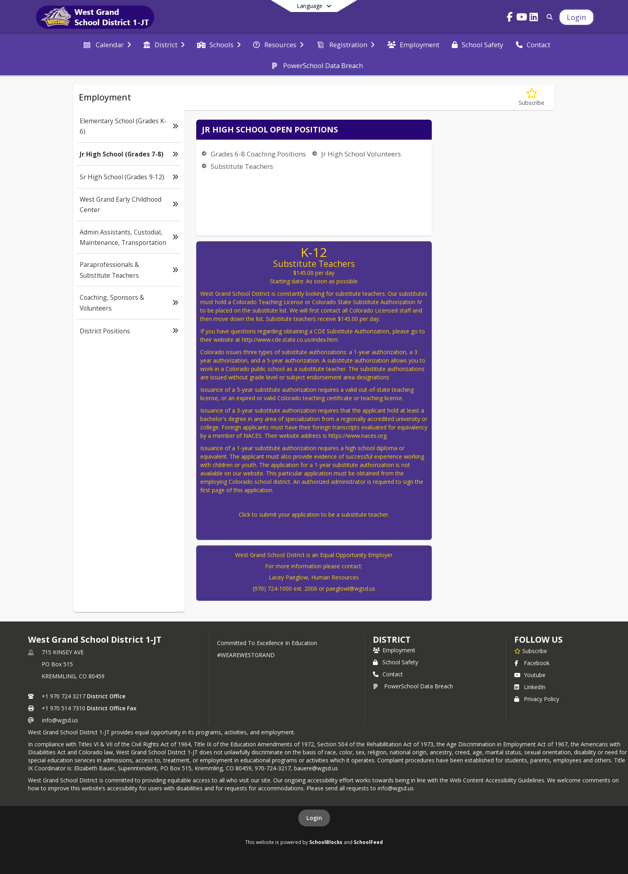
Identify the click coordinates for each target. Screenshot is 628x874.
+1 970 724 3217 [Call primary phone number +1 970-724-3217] (63, 696)
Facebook (532, 663)
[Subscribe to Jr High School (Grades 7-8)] (531, 97)
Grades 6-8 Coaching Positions (258, 153)
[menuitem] (106, 44)
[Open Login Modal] (576, 17)
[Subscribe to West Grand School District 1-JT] (530, 650)
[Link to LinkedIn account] (534, 18)
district (392, 639)
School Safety (395, 662)
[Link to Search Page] (548, 17)
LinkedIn (529, 687)
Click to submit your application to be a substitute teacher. (314, 514)
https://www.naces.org (357, 435)
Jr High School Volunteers (361, 153)
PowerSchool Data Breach (413, 686)
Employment (394, 650)
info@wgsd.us (60, 720)
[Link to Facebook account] (510, 18)
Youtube (529, 675)
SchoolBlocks (325, 842)
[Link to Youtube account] (522, 18)
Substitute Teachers (242, 166)
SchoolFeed (368, 842)
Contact (388, 674)
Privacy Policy (536, 699)
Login (314, 818)
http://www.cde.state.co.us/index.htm (290, 339)
